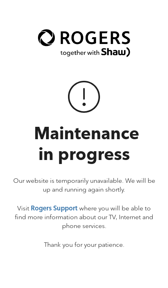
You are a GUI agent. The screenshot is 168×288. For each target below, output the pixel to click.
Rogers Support (54, 208)
